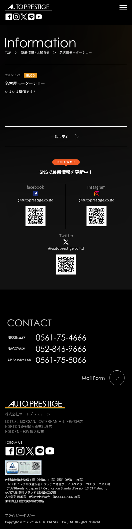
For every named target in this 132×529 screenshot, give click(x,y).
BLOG (30, 75)
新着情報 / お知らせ (35, 52)
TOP (8, 52)
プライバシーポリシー (20, 515)
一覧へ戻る (59, 136)
